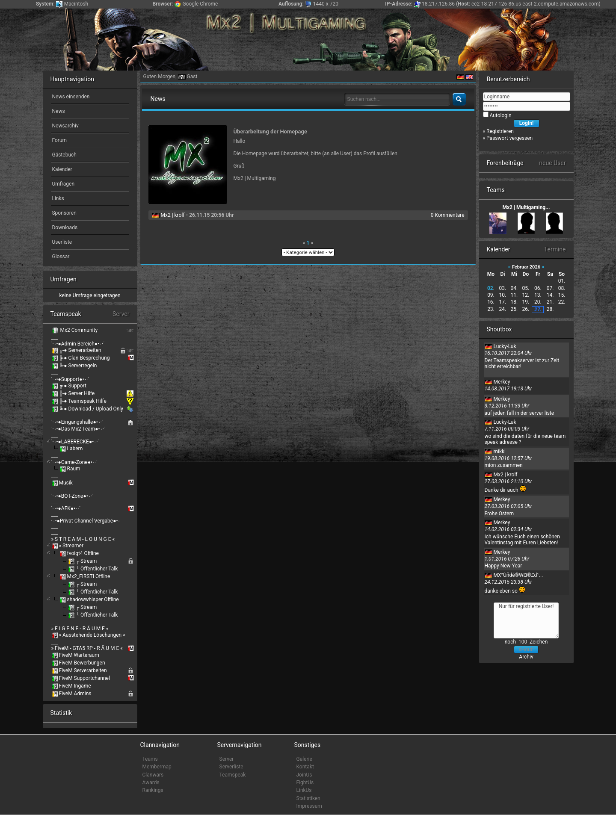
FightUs (305, 782)
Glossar (60, 257)
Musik (66, 483)
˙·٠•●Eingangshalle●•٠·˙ (77, 422)
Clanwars (153, 775)
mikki (499, 452)
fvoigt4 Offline (82, 553)
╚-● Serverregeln (78, 366)
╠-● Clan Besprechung (84, 358)
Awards (151, 782)
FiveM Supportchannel (84, 678)
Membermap (157, 767)
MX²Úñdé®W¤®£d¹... (518, 575)
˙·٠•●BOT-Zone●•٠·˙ (72, 496)
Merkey (501, 382)
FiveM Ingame (75, 686)
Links (57, 198)
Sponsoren (64, 213)
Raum (73, 469)
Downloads (64, 227)
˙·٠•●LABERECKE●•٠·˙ (75, 442)
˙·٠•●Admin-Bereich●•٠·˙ (78, 344)
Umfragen (63, 184)
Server (226, 759)
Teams (150, 759)
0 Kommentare (448, 215)
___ (54, 337)
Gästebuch (64, 155)
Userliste (61, 242)
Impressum (309, 806)
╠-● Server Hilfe (77, 393)
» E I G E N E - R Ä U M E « (80, 629)
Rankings (152, 790)
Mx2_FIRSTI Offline (88, 576)
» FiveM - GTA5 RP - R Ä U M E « (87, 648)
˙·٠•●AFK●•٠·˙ (66, 508)
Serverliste (231, 767)
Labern (75, 449)
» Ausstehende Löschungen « (92, 635)
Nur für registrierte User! (526, 620)
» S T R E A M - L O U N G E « (83, 539)
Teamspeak (232, 775)
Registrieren (500, 131)
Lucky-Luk (504, 346)
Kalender (61, 169)
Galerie (304, 759)
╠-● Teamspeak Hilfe (83, 401)
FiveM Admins (75, 694)
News (58, 111)
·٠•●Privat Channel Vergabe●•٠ (86, 521)
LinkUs (304, 790)
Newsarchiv (65, 126)
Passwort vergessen (509, 138)
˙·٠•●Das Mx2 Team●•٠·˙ (78, 429)
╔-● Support (72, 386)
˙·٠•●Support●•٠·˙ (70, 379)
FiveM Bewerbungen (82, 663)
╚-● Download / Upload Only (91, 409)
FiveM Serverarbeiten (83, 670)
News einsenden (70, 97)
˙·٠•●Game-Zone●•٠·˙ (74, 462)
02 (490, 288)
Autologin (500, 115)
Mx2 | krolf (172, 215)
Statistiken (308, 798)
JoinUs (304, 775)
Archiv (526, 657)
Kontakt (305, 767)
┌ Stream (86, 561)
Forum (59, 140)
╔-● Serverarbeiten (80, 350)
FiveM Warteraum (79, 655)
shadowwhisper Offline (92, 599)
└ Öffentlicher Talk (96, 569)
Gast (192, 77)
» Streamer (71, 546)
